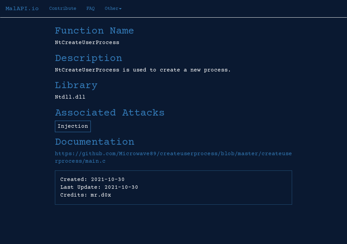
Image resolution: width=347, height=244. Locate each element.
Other (113, 9)
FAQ (90, 9)
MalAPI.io (22, 8)
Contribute (62, 9)
